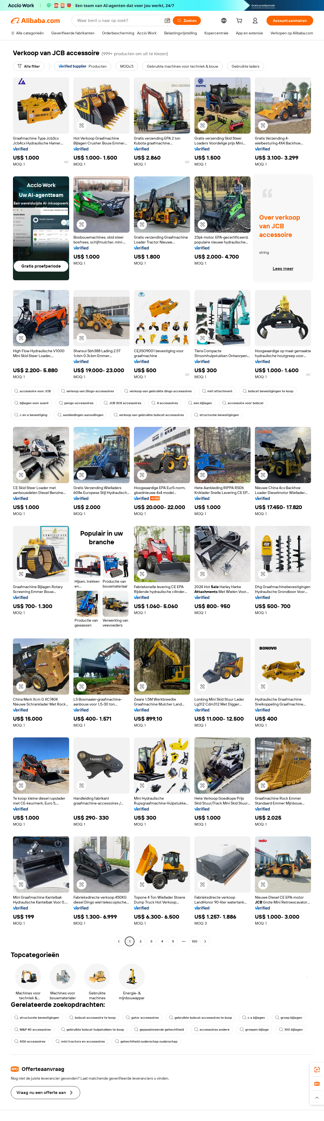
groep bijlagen (288, 1018)
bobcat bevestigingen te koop (268, 391)
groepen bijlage (254, 1029)
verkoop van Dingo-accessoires (87, 391)
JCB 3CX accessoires (122, 403)
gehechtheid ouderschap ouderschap (146, 1041)
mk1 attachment (217, 391)
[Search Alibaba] (118, 21)
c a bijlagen (253, 1018)
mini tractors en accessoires (80, 1041)
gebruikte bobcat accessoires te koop (200, 1018)
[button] (167, 20)
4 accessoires (164, 403)
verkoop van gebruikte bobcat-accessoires (149, 415)
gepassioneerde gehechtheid (159, 1029)
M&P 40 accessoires (32, 1029)
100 (194, 941)
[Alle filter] (28, 66)
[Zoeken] (187, 20)
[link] (317, 1070)
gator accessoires (142, 1018)
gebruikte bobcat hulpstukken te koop (92, 1029)
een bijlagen (200, 403)
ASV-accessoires (29, 1041)
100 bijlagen (291, 1029)
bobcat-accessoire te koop (92, 1018)
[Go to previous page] (119, 941)
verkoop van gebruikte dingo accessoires (158, 391)
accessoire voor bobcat (243, 403)
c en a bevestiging (30, 415)
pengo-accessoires (76, 403)
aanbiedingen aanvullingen (80, 415)
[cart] (240, 21)
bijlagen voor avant (31, 403)
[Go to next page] (205, 941)
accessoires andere (212, 1029)
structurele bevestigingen (216, 415)
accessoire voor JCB (32, 391)
